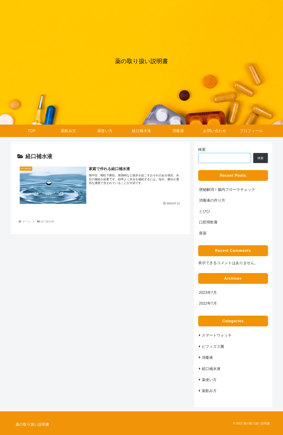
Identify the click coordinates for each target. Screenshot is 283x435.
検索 (202, 149)
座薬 (202, 233)
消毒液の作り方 (212, 200)
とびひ (204, 211)
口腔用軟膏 (208, 222)
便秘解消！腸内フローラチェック (227, 189)
